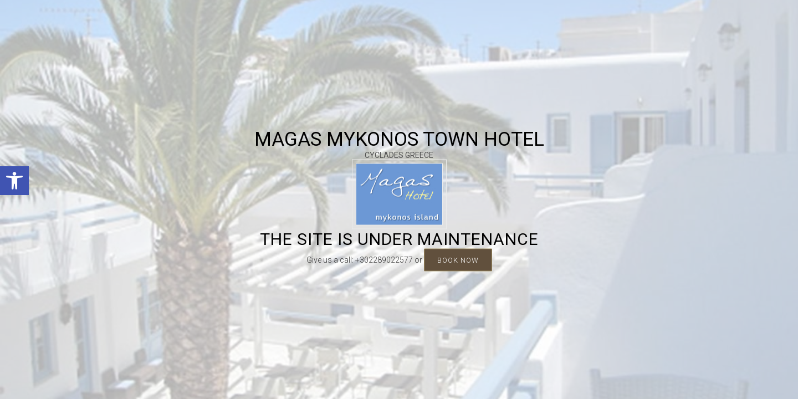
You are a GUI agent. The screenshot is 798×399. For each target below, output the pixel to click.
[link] (14, 180)
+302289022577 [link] (384, 259)
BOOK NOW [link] (458, 260)
